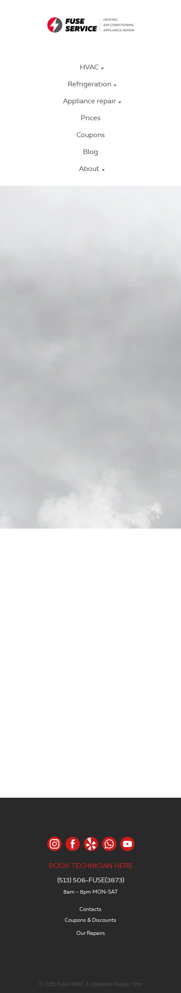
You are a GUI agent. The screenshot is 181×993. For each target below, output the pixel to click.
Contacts (90, 909)
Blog (90, 152)
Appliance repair (89, 101)
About (89, 168)
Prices (90, 118)
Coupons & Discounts (90, 920)
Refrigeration (89, 84)
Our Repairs (90, 933)
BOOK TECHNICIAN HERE (91, 865)
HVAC (89, 67)
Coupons (90, 135)
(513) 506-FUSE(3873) (90, 880)
